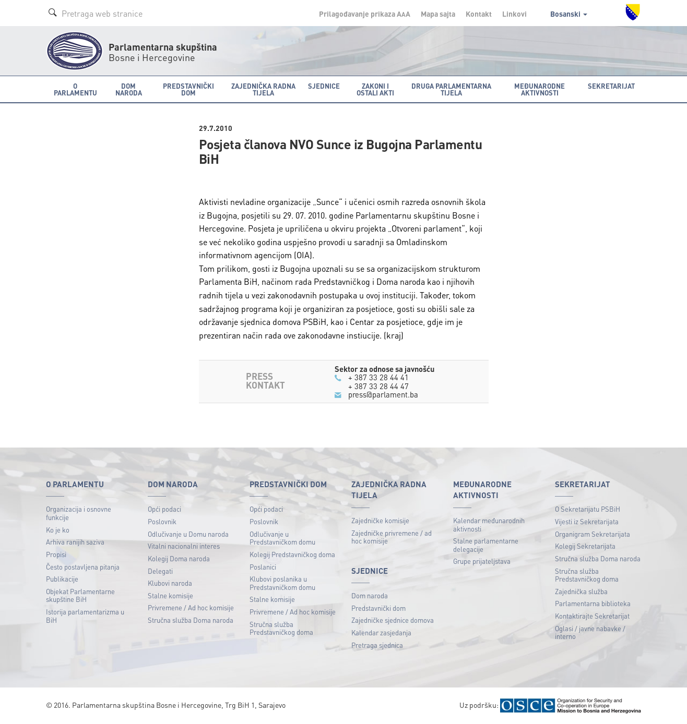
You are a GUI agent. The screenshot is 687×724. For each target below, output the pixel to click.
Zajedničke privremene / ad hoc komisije (391, 537)
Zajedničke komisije (380, 520)
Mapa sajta (438, 13)
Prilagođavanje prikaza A (364, 13)
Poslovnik (162, 521)
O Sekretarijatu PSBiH (587, 508)
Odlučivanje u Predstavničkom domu (282, 538)
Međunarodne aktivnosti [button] (539, 89)
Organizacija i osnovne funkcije (78, 513)
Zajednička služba (581, 591)
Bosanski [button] (568, 13)
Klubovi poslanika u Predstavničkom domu (282, 583)
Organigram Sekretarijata (592, 533)
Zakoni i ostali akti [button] (375, 89)
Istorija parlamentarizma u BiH (85, 615)
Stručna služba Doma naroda (190, 620)
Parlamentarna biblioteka (593, 603)
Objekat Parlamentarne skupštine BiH (80, 595)
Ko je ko (57, 529)
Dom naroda (369, 595)
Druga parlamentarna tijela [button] (451, 89)
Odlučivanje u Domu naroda (188, 533)
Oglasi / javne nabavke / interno (590, 632)
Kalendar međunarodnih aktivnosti (489, 524)
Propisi (56, 554)
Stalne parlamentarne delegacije (485, 544)
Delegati (160, 570)
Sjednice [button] (324, 85)
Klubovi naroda (170, 582)
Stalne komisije (170, 595)
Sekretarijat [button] (611, 85)
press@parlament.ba (383, 394)
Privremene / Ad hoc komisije (191, 607)
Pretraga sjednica (377, 645)
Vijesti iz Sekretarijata (587, 521)
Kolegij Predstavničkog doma (292, 554)
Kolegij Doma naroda (179, 558)
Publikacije (62, 578)
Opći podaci (164, 508)
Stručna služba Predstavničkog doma (281, 628)
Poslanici (263, 566)
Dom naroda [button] (128, 89)
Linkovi (514, 13)
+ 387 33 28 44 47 (378, 386)
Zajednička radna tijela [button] (263, 89)
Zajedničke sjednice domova (392, 620)
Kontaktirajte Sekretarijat (592, 615)
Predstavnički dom (378, 608)
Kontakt (479, 13)
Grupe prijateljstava (482, 561)
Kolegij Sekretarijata (585, 545)
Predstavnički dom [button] (188, 89)
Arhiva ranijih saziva (75, 541)
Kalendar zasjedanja (381, 632)
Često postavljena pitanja (83, 566)
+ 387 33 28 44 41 (378, 377)
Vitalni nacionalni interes (184, 545)
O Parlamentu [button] (75, 89)
